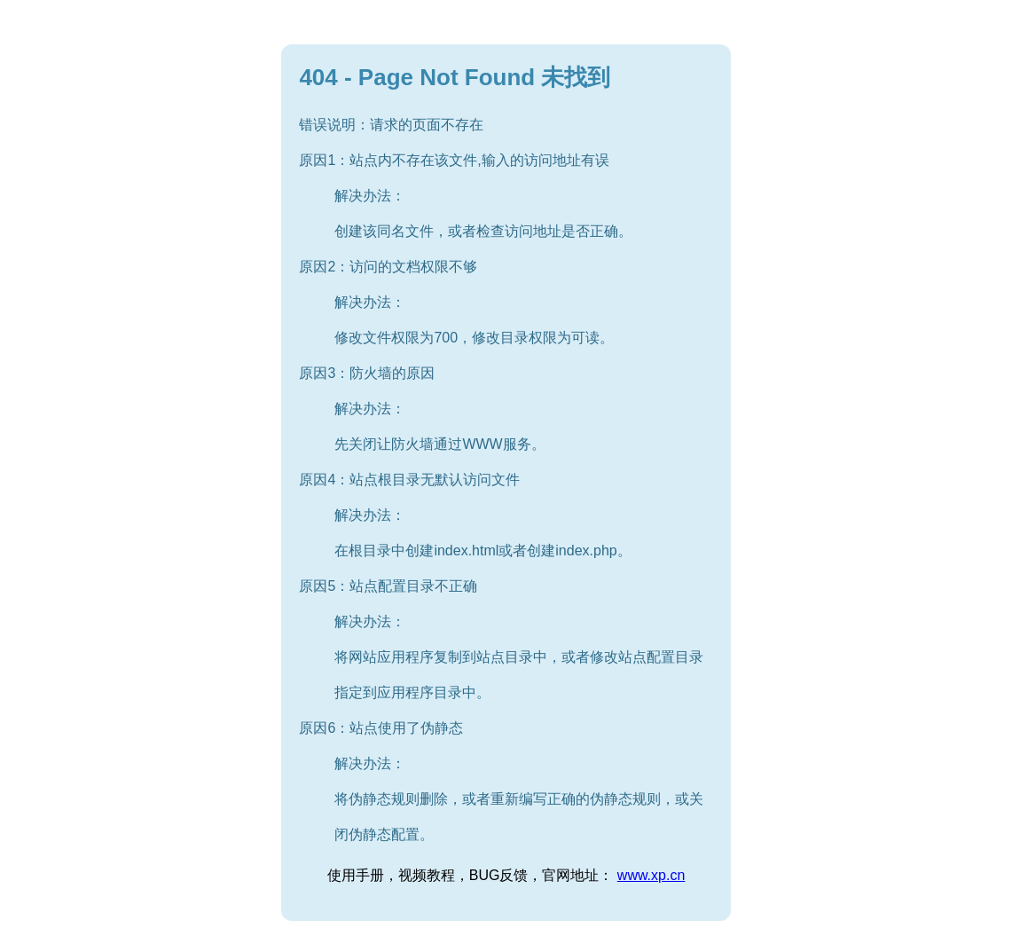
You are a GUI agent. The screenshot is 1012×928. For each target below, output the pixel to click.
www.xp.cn (651, 875)
